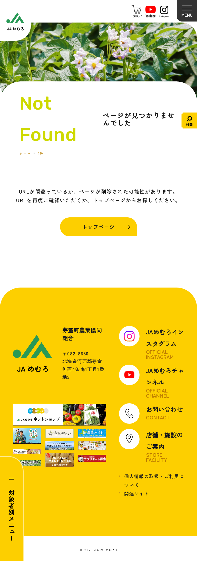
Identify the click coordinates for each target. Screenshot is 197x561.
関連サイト (136, 493)
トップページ (98, 226)
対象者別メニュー (11, 515)
